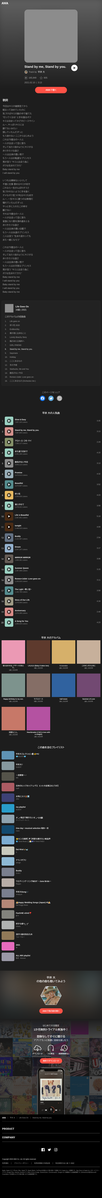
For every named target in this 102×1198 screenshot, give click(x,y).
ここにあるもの (16, 361)
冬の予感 (13, 365)
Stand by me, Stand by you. (42, 1118)
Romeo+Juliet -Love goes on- (22, 377)
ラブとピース (38, 699)
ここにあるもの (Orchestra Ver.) (23, 381)
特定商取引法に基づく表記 (65, 1163)
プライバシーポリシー (21, 1163)
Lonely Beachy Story (18, 337)
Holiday (13, 357)
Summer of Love (88, 699)
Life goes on (15, 321)
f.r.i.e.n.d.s (63, 666)
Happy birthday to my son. (13, 699)
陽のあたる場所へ (17, 341)
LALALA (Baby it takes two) (38, 666)
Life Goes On (22, 306)
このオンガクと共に (88, 666)
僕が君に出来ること (18, 333)
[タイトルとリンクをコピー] (59, 398)
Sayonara (14, 353)
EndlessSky (14, 329)
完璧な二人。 (13, 732)
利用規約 (5, 1163)
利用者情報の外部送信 (42, 1163)
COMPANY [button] (8, 1137)
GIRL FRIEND (15, 345)
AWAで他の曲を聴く (51, 1011)
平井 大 (41, 72)
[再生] (74, 68)
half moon (63, 699)
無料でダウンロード (51, 1061)
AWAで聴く (51, 90)
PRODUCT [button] (8, 1128)
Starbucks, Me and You (19, 369)
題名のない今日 (16, 373)
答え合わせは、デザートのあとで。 (13, 667)
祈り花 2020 (15, 325)
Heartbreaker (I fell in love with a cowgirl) (38, 733)
